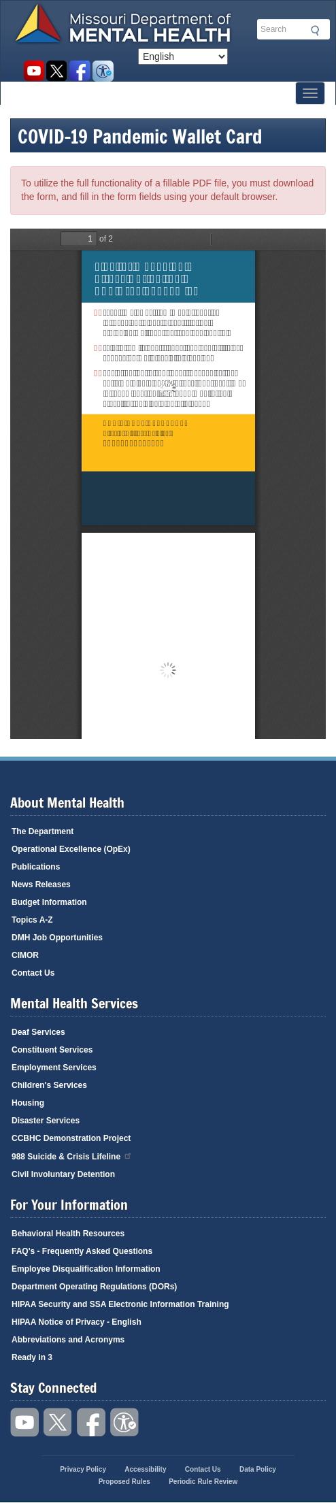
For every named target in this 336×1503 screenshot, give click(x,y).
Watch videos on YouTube (33, 71)
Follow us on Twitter (56, 71)
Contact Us (33, 973)
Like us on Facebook (79, 71)
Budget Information (49, 902)
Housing (28, 1103)
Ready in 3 (32, 1357)
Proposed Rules (124, 1481)
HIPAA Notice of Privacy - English (76, 1322)
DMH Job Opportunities (57, 937)
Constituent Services (52, 1050)
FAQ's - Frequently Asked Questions (82, 1251)
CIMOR (25, 955)
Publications (36, 867)
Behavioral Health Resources (68, 1233)
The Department (42, 831)
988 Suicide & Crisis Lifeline (72, 1155)
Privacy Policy (83, 1469)
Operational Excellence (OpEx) (71, 849)
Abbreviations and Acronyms (68, 1339)
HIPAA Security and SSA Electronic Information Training (120, 1304)
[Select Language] (183, 56)
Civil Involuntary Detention (63, 1174)
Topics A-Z (32, 920)
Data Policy (257, 1469)
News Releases (41, 884)
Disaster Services (46, 1120)
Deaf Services (38, 1032)
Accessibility (103, 71)
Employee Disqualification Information (86, 1269)
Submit (313, 30)
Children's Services (49, 1085)
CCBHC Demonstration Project (71, 1138)
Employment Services (54, 1067)
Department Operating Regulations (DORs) (94, 1286)
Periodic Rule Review (203, 1481)
